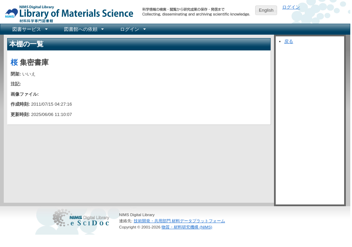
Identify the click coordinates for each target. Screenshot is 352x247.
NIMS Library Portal (67, 13)
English (266, 10)
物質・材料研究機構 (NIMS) (186, 227)
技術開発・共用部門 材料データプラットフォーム (179, 221)
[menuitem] (29, 29)
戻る (288, 41)
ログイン (291, 7)
